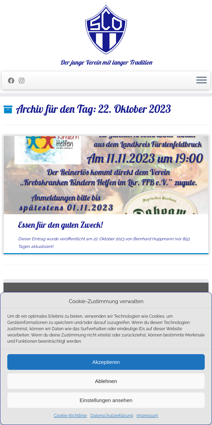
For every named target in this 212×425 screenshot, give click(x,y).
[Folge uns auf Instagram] (24, 80)
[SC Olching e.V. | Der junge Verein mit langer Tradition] (106, 29)
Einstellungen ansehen (106, 400)
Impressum (147, 415)
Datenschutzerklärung (111, 415)
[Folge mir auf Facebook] (13, 80)
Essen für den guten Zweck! (60, 224)
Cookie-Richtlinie (70, 415)
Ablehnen (106, 381)
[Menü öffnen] (201, 80)
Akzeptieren (106, 362)
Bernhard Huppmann (153, 238)
